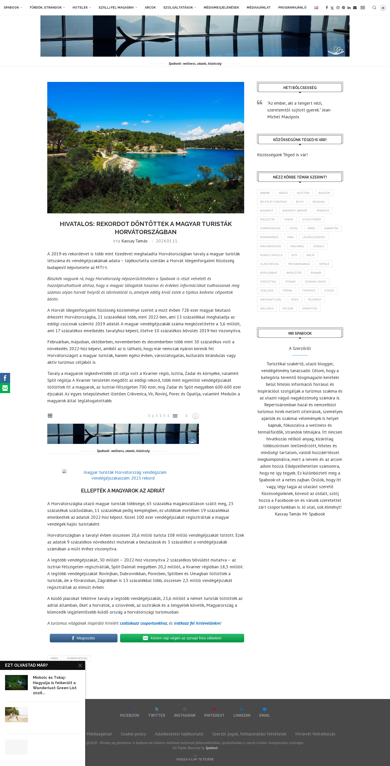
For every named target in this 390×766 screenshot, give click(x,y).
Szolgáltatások (178, 7)
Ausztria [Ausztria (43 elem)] (303, 193)
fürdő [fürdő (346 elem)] (288, 219)
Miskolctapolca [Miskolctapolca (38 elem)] (271, 255)
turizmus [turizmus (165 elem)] (308, 290)
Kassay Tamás (134, 241)
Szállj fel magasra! (116, 7)
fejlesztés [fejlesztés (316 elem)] (267, 219)
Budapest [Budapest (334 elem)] (267, 210)
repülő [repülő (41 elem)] (324, 264)
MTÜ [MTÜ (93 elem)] (294, 255)
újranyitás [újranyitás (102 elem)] (310, 308)
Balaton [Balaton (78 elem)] (324, 193)
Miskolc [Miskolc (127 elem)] (319, 246)
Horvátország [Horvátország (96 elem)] (270, 228)
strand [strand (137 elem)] (290, 281)
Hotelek (80, 7)
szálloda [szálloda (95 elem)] (266, 290)
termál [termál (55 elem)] (288, 290)
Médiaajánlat (259, 7)
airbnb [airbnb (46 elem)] (265, 193)
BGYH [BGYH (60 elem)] (300, 202)
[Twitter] (332, 7)
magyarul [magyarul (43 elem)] (298, 246)
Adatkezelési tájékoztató (179, 734)
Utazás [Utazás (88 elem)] (329, 290)
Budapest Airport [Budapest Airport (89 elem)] (295, 210)
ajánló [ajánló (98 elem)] (283, 193)
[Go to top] (195, 759)
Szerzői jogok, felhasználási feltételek (249, 734)
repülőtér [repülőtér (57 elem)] (294, 273)
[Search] (374, 7)
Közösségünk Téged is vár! (282, 154)
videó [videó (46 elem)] (295, 299)
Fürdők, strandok (46, 7)
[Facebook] (327, 7)
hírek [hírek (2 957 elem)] (311, 228)
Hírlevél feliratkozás (315, 734)
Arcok (150, 7)
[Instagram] (337, 7)
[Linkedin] (349, 7)
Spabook (11, 7)
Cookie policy (133, 734)
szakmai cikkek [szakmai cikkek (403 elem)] (315, 281)
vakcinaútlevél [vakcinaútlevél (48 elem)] (271, 299)
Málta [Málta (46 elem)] (311, 255)
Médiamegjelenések (221, 7)
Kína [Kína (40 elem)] (291, 237)
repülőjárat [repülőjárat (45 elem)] (269, 273)
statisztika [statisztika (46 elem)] (268, 281)
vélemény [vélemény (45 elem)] (315, 299)
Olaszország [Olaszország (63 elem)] (269, 264)
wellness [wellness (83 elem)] (267, 308)
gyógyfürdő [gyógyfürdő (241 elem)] (312, 219)
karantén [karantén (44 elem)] (331, 228)
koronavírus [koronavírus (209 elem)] (269, 237)
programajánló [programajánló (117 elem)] (299, 264)
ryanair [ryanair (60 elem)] (316, 273)
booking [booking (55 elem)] (319, 202)
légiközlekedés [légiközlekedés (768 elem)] (314, 237)
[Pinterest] (343, 7)
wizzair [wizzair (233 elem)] (288, 308)
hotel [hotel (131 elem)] (294, 228)
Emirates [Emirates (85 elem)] (323, 210)
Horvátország (77, 658)
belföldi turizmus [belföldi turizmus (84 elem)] (273, 202)
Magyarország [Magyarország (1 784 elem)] (271, 246)
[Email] (355, 7)
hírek (54, 658)
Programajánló (292, 7)
